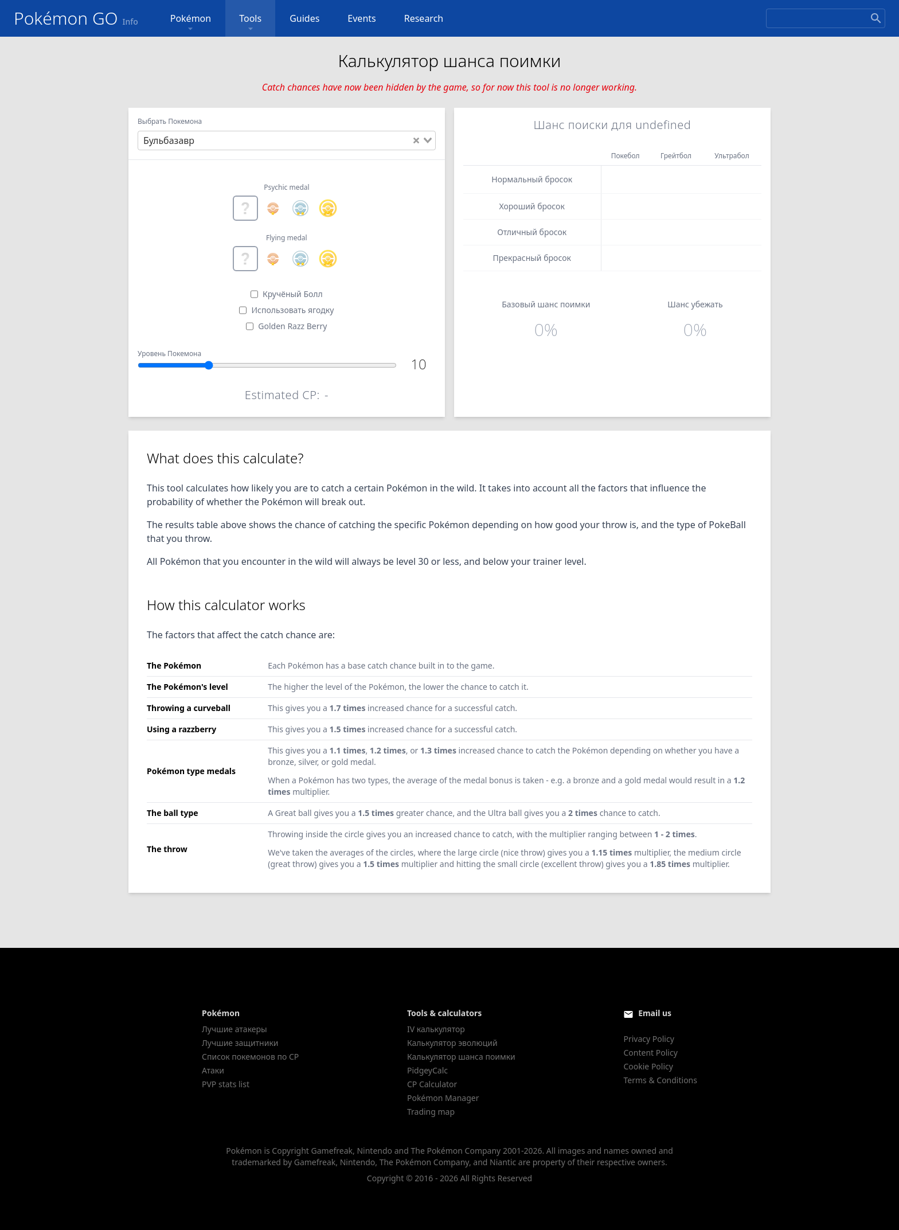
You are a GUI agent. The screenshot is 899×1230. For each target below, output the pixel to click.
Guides (304, 18)
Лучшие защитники (240, 1042)
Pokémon (190, 23)
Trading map (431, 1111)
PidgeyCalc (427, 1070)
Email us (654, 1013)
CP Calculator (432, 1084)
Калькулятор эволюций (452, 1042)
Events (361, 18)
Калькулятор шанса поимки (461, 1056)
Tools (250, 23)
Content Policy (650, 1052)
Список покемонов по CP (250, 1056)
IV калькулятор (436, 1029)
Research (424, 18)
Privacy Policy (648, 1038)
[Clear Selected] (416, 140)
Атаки (213, 1070)
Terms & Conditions (660, 1080)
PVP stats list (225, 1084)
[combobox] (287, 140)
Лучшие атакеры (234, 1029)
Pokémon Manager (443, 1097)
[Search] (825, 18)
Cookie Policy (648, 1066)
